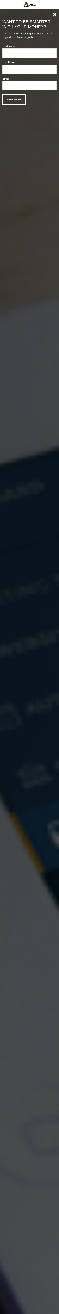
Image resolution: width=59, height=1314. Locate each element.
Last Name (8, 62)
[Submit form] (14, 99)
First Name (8, 46)
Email (5, 78)
